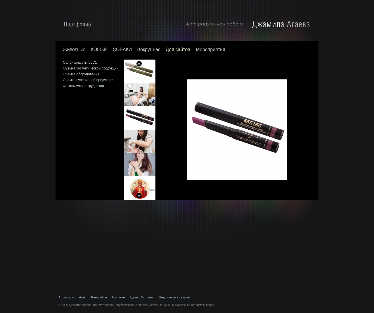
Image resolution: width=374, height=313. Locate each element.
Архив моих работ (71, 297)
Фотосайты (99, 297)
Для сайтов (178, 49)
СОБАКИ (122, 49)
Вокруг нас (148, 49)
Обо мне (118, 297)
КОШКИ (99, 49)
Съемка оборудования (81, 74)
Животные (74, 49)
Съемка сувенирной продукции (88, 80)
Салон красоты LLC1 (80, 62)
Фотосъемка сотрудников (83, 86)
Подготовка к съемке (174, 297)
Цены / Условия (142, 297)
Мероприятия (210, 49)
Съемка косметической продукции (91, 68)
